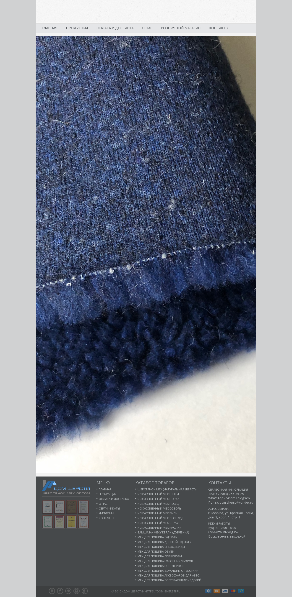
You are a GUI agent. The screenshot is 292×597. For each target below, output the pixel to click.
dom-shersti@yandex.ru (236, 502)
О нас (147, 28)
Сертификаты (109, 508)
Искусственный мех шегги (158, 494)
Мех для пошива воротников (161, 566)
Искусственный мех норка (158, 499)
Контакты (218, 28)
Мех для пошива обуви (156, 551)
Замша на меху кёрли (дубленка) (163, 532)
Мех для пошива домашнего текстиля (168, 571)
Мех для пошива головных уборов (165, 561)
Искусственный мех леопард (160, 518)
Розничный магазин (181, 28)
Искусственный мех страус (159, 523)
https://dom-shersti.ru (162, 591)
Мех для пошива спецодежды (161, 547)
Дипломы (106, 513)
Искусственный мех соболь (160, 508)
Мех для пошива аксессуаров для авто (169, 575)
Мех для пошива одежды (157, 537)
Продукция (77, 28)
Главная (49, 28)
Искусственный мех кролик (159, 527)
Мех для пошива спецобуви (160, 556)
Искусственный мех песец (158, 504)
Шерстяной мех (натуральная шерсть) (167, 489)
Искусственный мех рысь (157, 513)
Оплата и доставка (114, 28)
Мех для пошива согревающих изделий (169, 580)
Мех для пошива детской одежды (164, 542)
